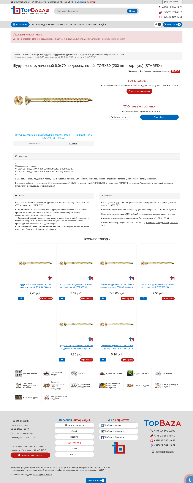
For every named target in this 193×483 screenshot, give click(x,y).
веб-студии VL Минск (42, 474)
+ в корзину (46, 298)
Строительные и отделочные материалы (113, 385)
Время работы (172, 2)
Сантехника (167, 373)
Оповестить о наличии (139, 91)
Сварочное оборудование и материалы (29, 385)
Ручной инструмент (114, 373)
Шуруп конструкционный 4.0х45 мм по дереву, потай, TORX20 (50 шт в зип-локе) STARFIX (35, 287)
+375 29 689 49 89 (170, 12)
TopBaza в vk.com (111, 425)
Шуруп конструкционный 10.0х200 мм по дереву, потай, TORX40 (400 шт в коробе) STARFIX (117, 287)
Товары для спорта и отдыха (170, 385)
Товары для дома (141, 385)
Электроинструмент (31, 398)
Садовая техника (141, 373)
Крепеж (26, 54)
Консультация (119, 117)
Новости (74, 437)
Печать (133, 71)
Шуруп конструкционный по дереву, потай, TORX (102, 54)
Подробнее (159, 117)
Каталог (18, 24)
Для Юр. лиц (74, 442)
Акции (74, 431)
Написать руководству (30, 455)
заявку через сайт (148, 179)
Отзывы (74, 448)
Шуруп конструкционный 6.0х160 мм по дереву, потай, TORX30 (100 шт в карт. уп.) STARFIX (157, 287)
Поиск (132, 11)
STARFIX (73, 143)
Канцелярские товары (56, 373)
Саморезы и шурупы (41, 54)
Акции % (79, 24)
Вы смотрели (96, 480)
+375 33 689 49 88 (170, 17)
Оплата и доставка (43, 24)
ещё (102, 24)
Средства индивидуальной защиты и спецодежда (58, 385)
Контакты (91, 24)
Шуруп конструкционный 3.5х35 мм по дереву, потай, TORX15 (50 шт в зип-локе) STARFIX (117, 348)
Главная (16, 54)
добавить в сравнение (150, 71)
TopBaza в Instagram (112, 431)
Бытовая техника (30, 373)
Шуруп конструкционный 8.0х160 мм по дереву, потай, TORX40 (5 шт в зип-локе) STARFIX (76, 348)
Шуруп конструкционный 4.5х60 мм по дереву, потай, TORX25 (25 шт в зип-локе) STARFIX (76, 287)
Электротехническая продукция (59, 397)
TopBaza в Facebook (112, 437)
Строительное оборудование (84, 385)
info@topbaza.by (20, 2)
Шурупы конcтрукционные (65, 54)
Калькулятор (64, 24)
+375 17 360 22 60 (170, 7)
